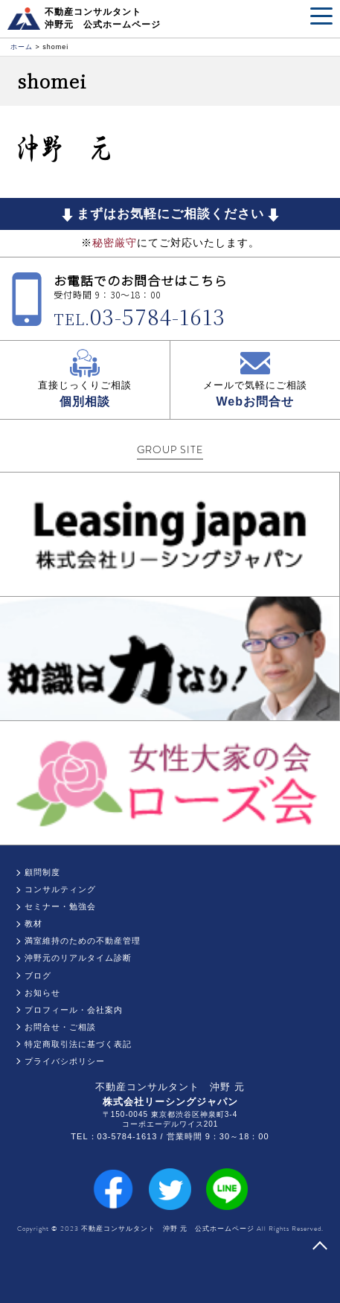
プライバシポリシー (65, 1061)
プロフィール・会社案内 (74, 1009)
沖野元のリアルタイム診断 (78, 957)
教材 (33, 923)
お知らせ (42, 992)
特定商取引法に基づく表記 (78, 1044)
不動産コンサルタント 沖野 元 (170, 1086)
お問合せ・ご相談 (60, 1026)
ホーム (21, 47)
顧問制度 (42, 872)
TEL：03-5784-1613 (114, 1136)
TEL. (139, 319)
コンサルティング (60, 889)
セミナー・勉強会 (60, 906)
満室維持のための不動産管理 (83, 940)
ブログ (38, 975)
